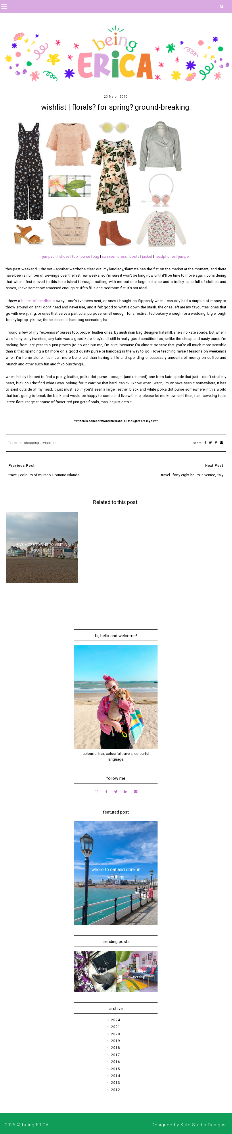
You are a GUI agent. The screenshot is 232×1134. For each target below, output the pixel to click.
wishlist (49, 442)
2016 (115, 1062)
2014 (115, 1076)
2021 (115, 1027)
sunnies (109, 256)
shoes (64, 256)
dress (122, 256)
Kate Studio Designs (203, 1124)
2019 (115, 1041)
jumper (184, 256)
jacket (147, 256)
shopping (31, 442)
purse (85, 256)
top (75, 256)
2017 (115, 1055)
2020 (115, 1034)
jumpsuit (49, 256)
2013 (115, 1083)
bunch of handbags (38, 301)
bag (96, 256)
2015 (115, 1069)
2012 (115, 1090)
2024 (115, 1020)
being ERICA (35, 1124)
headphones (166, 256)
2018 (115, 1048)
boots (134, 256)
